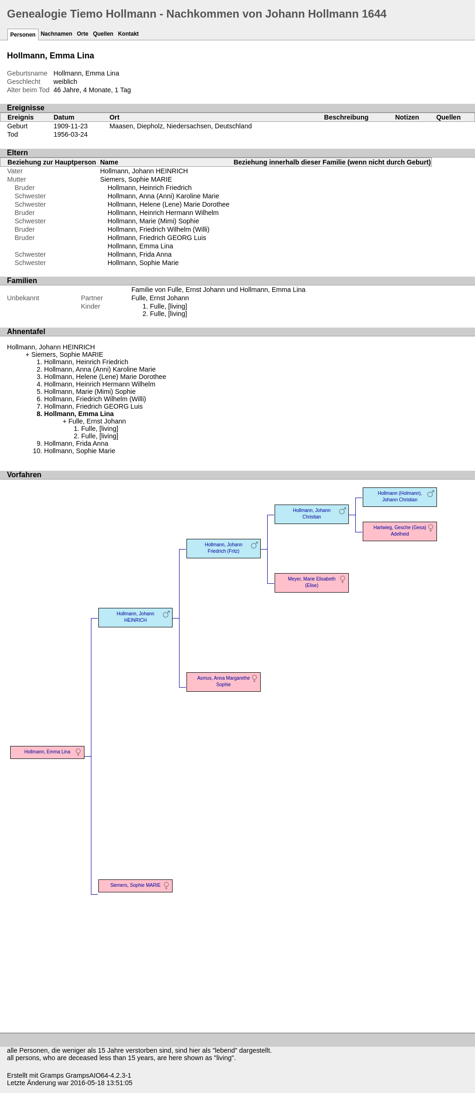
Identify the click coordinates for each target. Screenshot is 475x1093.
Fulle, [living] (168, 306)
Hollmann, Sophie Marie (143, 262)
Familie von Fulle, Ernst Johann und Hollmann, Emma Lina (218, 289)
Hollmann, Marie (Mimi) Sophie (153, 221)
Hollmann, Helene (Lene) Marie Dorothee (169, 204)
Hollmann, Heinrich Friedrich (150, 187)
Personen (23, 35)
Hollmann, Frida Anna (140, 254)
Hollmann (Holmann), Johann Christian (400, 496)
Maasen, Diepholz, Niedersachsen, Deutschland (180, 126)
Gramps (52, 1075)
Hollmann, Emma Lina (140, 246)
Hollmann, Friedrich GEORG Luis (157, 237)
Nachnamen (56, 34)
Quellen (103, 34)
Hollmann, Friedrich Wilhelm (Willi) (159, 229)
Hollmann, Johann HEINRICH (144, 171)
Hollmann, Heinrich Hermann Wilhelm (163, 212)
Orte (83, 34)
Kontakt (128, 34)
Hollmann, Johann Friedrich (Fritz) (223, 548)
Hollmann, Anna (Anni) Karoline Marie (163, 196)
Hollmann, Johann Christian (311, 513)
